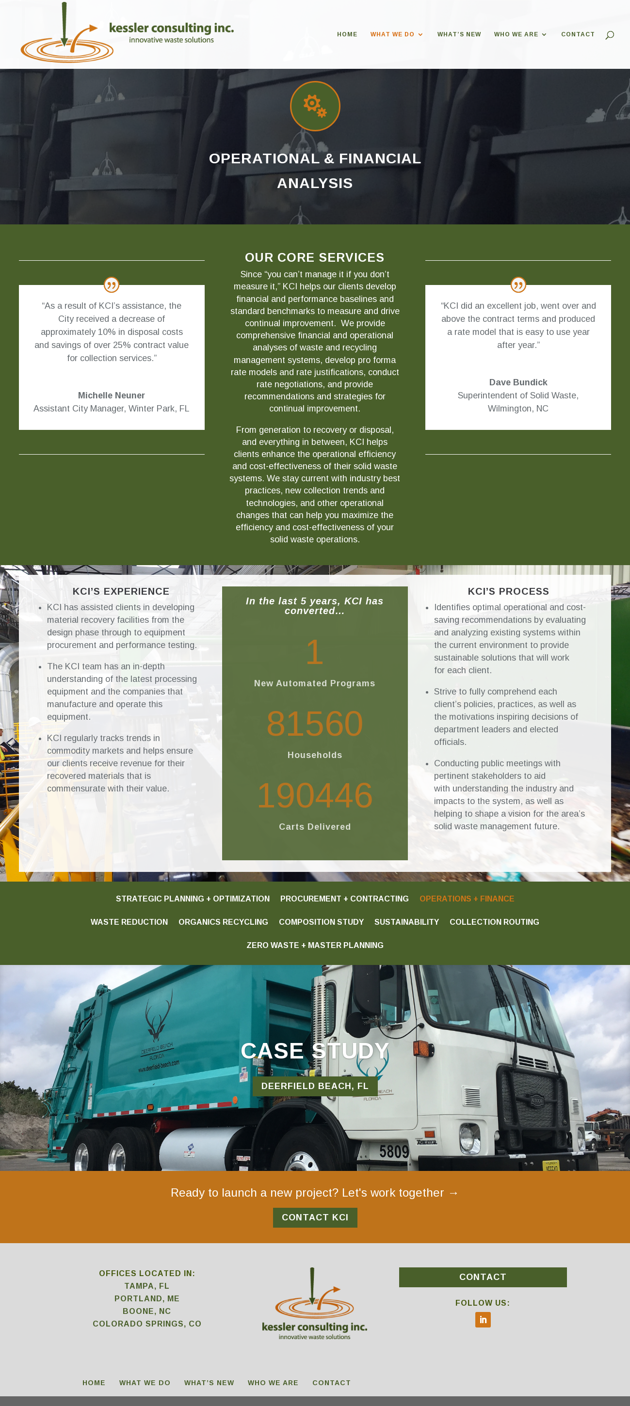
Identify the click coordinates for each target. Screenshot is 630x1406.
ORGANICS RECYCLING (223, 922)
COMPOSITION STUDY (321, 922)
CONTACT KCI (315, 1217)
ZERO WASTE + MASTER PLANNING (315, 945)
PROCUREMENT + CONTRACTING (344, 898)
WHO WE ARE (516, 34)
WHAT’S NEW (459, 34)
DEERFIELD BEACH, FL (315, 1086)
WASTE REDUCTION (129, 922)
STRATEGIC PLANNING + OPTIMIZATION (193, 898)
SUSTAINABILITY (406, 922)
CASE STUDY (315, 1050)
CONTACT (578, 34)
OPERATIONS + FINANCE (467, 898)
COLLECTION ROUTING (494, 922)
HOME (347, 34)
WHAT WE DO (393, 34)
